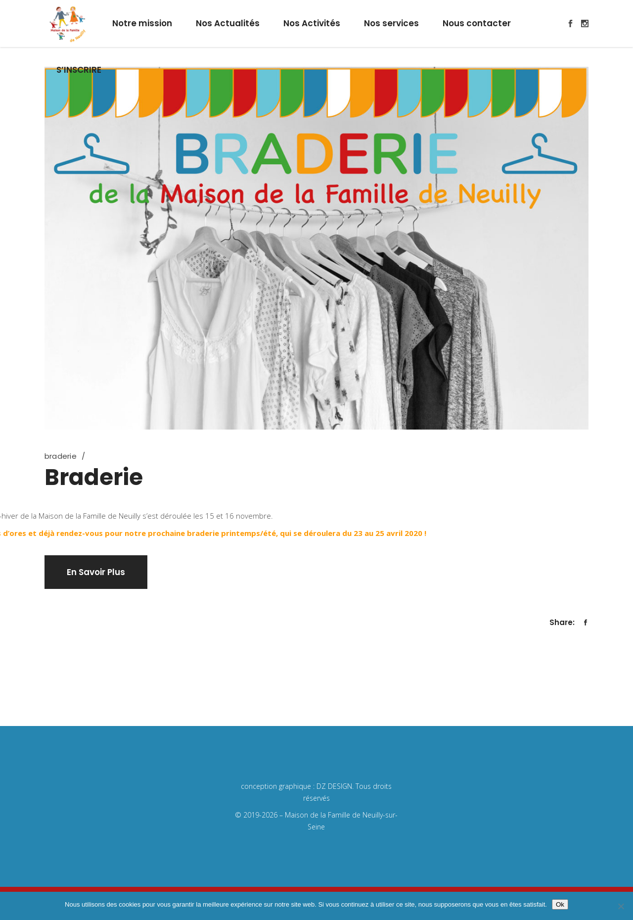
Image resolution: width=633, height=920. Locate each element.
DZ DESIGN (334, 786)
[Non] (621, 906)
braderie (61, 456)
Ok (560, 904)
